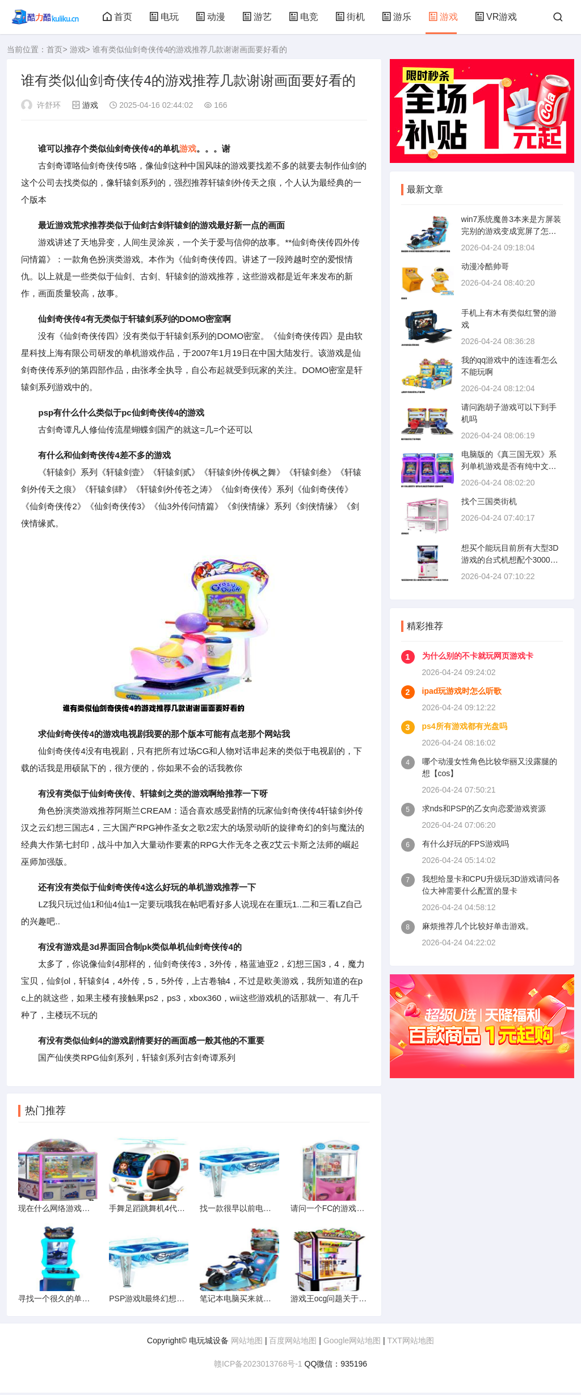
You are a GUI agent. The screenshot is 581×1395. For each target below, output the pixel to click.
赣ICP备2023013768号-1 (258, 1366)
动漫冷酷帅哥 (485, 266)
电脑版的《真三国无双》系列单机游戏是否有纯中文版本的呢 (509, 466)
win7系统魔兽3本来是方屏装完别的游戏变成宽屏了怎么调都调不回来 (511, 231)
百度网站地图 (293, 1342)
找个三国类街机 (489, 501)
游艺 (257, 17)
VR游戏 (496, 17)
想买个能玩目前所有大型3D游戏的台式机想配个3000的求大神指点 (510, 559)
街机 (350, 17)
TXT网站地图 (410, 1342)
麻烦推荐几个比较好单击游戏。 (477, 926)
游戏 (443, 17)
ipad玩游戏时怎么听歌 (462, 691)
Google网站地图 (352, 1342)
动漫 (210, 17)
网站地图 (247, 1342)
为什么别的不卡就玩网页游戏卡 (477, 655)
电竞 (303, 17)
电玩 (164, 17)
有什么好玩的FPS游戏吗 (465, 843)
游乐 (396, 17)
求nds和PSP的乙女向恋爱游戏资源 (484, 808)
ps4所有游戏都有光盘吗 (464, 726)
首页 (117, 17)
